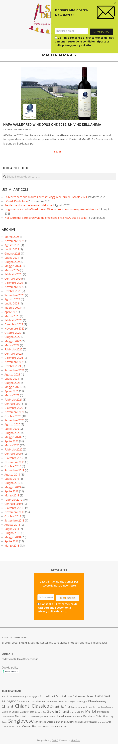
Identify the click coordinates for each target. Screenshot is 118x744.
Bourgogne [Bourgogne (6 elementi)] (34, 697)
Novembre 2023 (14, 287)
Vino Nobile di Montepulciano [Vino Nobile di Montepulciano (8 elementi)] (52, 726)
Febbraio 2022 (13, 349)
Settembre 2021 (14, 370)
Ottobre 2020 (12, 416)
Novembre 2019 (14, 462)
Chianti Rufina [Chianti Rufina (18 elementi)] (60, 706)
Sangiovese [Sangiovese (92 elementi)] (21, 720)
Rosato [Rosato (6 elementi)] (4, 722)
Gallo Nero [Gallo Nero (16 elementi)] (27, 711)
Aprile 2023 (11, 312)
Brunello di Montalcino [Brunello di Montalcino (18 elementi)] (55, 696)
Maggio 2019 (12, 487)
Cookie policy (10, 667)
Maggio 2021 (12, 387)
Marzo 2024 (11, 270)
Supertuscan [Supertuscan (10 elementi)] (89, 721)
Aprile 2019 (11, 491)
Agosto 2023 (12, 299)
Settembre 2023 (14, 295)
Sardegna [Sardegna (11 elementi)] (59, 721)
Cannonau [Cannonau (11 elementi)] (24, 701)
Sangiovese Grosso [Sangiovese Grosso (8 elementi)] (43, 721)
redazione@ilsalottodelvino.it (20, 659)
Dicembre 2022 (13, 324)
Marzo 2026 (11, 237)
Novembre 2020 (14, 412)
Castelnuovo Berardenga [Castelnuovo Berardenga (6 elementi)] (63, 702)
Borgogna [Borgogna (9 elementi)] (23, 696)
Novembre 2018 (14, 512)
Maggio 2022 (12, 341)
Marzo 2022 (11, 345)
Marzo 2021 (11, 395)
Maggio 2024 (12, 266)
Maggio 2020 (12, 437)
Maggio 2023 (12, 307)
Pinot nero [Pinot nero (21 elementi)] (64, 716)
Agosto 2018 (12, 524)
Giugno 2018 (12, 533)
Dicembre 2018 (13, 508)
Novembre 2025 (14, 241)
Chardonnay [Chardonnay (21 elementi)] (97, 701)
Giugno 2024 (12, 262)
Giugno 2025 (12, 253)
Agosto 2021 (12, 374)
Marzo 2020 (11, 445)
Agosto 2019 (12, 474)
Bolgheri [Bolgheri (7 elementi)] (14, 696)
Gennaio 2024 (13, 278)
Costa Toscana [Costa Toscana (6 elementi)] (107, 707)
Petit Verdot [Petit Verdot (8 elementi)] (50, 716)
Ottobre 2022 (12, 333)
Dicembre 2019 (13, 458)
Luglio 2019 (11, 479)
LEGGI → (59, 151)
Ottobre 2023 (12, 291)
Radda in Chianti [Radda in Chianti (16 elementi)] (94, 716)
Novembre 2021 (14, 362)
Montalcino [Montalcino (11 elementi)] (103, 711)
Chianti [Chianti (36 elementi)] (8, 706)
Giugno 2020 (12, 433)
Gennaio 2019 (13, 504)
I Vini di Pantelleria (16, 201)
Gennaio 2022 (13, 353)
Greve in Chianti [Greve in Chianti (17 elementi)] (58, 711)
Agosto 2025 (12, 245)
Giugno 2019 (12, 483)
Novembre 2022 (14, 328)
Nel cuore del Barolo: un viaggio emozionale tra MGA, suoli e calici (45, 218)
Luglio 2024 (11, 258)
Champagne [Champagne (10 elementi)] (80, 701)
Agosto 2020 (12, 424)
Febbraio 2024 (13, 274)
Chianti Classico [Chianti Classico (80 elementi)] (32, 706)
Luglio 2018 (11, 529)
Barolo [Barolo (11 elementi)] (5, 696)
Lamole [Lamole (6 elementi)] (73, 712)
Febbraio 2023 (13, 320)
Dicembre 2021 (13, 358)
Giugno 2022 (12, 337)
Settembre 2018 (14, 520)
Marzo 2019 (11, 495)
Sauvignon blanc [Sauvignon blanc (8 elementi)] (73, 721)
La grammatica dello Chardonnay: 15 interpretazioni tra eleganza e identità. (51, 209)
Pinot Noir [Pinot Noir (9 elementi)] (78, 716)
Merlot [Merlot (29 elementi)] (90, 711)
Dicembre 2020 (13, 408)
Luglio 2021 (11, 378)
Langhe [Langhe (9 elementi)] (81, 711)
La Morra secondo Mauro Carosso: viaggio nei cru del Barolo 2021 (45, 197)
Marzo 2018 (11, 545)
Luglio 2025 (11, 249)
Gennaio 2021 (13, 404)
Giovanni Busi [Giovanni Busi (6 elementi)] (40, 712)
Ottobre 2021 (12, 366)
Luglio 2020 (11, 429)
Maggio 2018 (12, 537)
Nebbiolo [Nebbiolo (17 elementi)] (21, 716)
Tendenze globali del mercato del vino (28, 205)
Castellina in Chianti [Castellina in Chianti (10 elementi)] (41, 701)
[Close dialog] (115, 3)
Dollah (55, 740)
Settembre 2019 (14, 470)
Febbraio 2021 (13, 399)
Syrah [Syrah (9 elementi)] (109, 721)
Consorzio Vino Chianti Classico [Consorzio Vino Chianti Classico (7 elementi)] (85, 707)
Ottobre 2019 (12, 466)
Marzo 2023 (11, 316)
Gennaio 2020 (13, 453)
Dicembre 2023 (13, 283)
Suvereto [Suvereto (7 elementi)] (100, 722)
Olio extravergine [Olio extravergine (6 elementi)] (35, 716)
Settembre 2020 (14, 420)
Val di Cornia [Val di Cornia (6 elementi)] (15, 726)
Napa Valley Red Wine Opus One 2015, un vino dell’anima (52, 125)
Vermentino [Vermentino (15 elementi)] (29, 726)
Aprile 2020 (11, 441)
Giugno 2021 (12, 383)
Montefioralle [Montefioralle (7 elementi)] (8, 716)
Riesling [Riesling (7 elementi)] (109, 716)
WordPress (75, 740)
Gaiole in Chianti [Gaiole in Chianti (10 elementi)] (10, 711)
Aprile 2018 (11, 541)
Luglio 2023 (11, 303)
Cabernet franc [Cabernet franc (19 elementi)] (83, 696)
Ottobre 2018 (12, 516)
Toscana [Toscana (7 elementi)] (6, 726)
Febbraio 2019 (13, 499)
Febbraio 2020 (13, 449)
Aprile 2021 (11, 391)
